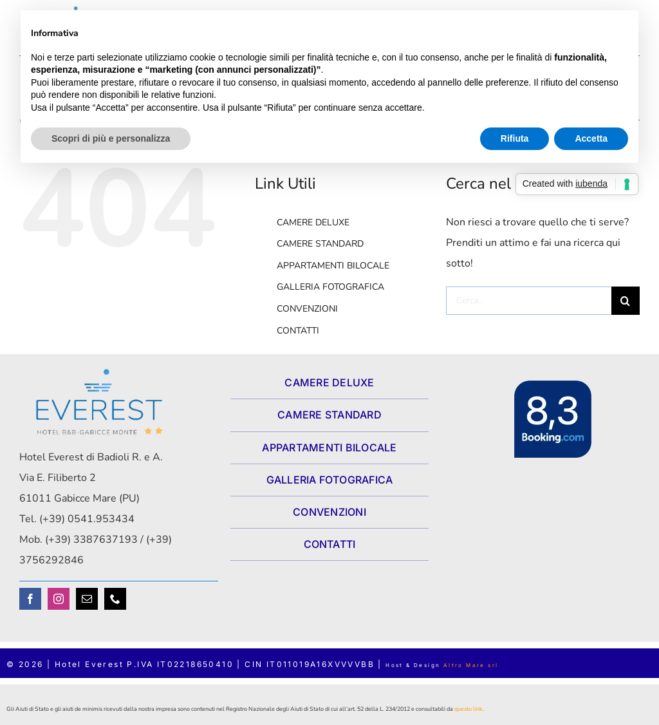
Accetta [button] (591, 138)
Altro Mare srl (471, 665)
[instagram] (59, 599)
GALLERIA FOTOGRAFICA (330, 287)
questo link (468, 709)
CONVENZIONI (307, 309)
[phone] (115, 599)
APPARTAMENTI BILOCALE (333, 265)
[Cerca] (625, 301)
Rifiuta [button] (515, 138)
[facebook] (30, 599)
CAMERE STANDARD (320, 244)
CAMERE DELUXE (313, 222)
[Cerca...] (528, 301)
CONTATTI (298, 331)
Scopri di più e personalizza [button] (110, 138)
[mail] (87, 599)
